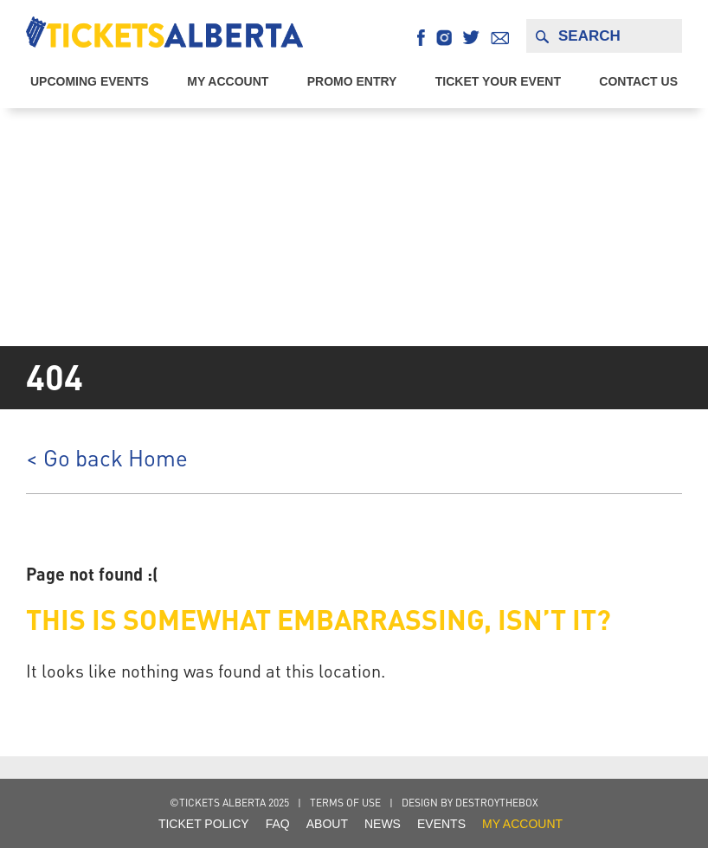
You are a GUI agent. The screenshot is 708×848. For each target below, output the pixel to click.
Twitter (471, 37)
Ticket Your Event (498, 81)
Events (441, 824)
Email (500, 37)
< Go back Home (107, 457)
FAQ (278, 824)
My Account (227, 81)
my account (522, 824)
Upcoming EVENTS (89, 81)
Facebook (421, 37)
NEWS (382, 824)
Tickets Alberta (164, 32)
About (327, 824)
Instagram (444, 37)
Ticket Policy (203, 824)
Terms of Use (345, 802)
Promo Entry (352, 81)
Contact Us (638, 81)
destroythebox (496, 802)
